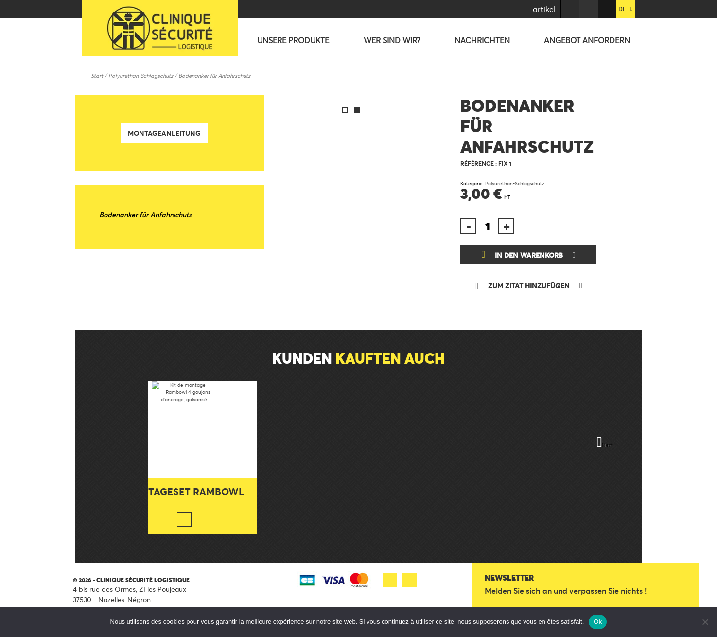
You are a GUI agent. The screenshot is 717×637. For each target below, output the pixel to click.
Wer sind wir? (392, 40)
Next (607, 445)
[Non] (705, 622)
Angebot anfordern (587, 40)
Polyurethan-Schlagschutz (140, 75)
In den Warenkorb (529, 255)
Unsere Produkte (293, 40)
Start (97, 75)
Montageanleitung (164, 133)
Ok (598, 621)
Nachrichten (482, 40)
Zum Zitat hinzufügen (529, 285)
